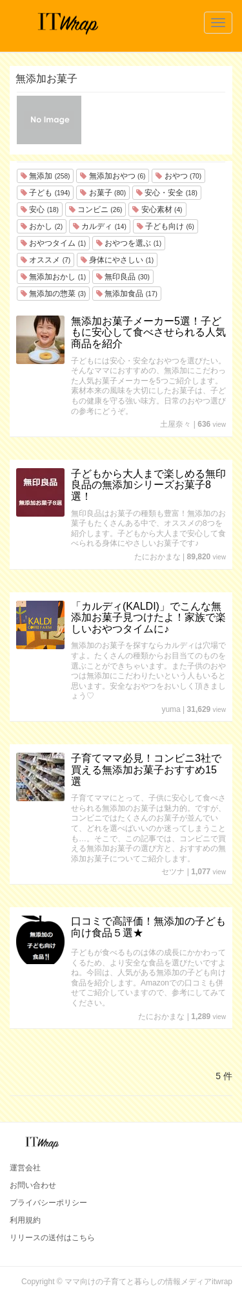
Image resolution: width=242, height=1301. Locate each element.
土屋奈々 (175, 424)
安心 (40, 209)
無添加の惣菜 (53, 293)
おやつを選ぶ (128, 243)
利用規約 (25, 1220)
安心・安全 (166, 192)
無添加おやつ (112, 175)
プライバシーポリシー (48, 1202)
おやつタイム (53, 243)
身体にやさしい (117, 259)
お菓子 (103, 192)
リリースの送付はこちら (52, 1237)
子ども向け (165, 226)
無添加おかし (53, 276)
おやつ (178, 175)
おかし (42, 226)
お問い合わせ (33, 1185)
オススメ (45, 259)
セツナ (173, 871)
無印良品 (123, 276)
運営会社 (25, 1167)
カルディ (99, 226)
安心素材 (157, 209)
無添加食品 (126, 293)
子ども (45, 192)
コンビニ (96, 209)
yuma (170, 709)
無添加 (45, 175)
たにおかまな (157, 556)
